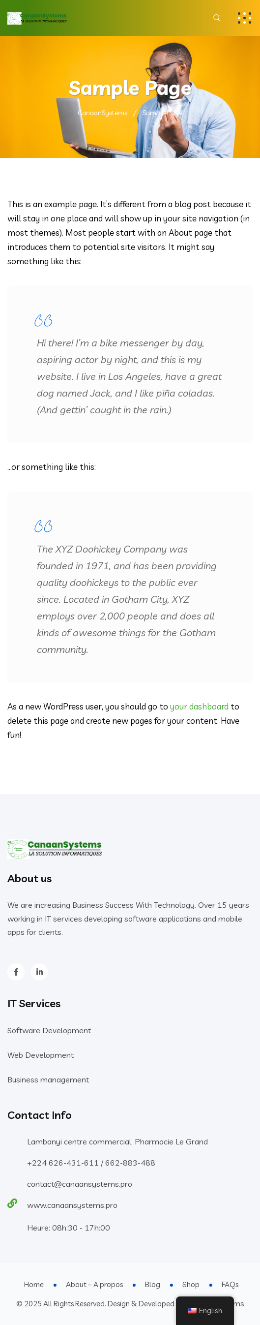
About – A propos (94, 1284)
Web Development (40, 1055)
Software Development (49, 1030)
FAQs (230, 1284)
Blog (152, 1284)
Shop (191, 1284)
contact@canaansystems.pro (79, 1184)
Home (34, 1284)
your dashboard (199, 706)
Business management (48, 1079)
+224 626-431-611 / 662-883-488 (91, 1163)
